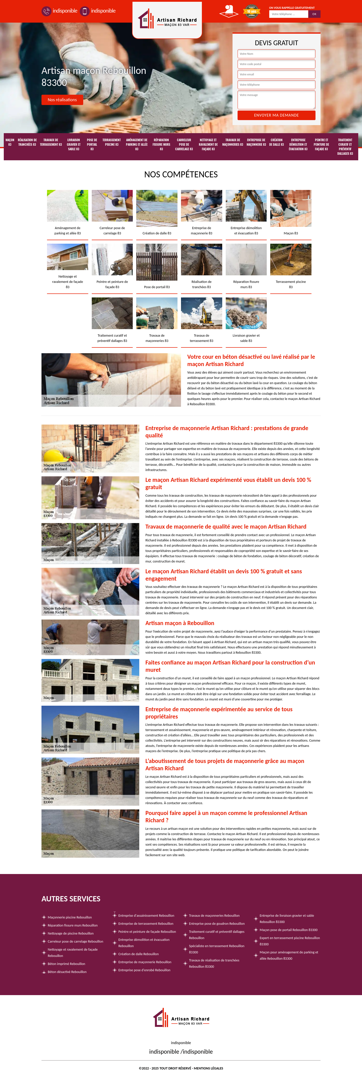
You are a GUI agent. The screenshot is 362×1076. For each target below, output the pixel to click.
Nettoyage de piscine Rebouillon (71, 933)
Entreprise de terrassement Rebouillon (145, 923)
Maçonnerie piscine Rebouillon (70, 917)
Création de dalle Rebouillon (138, 954)
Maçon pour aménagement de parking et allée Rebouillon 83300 (289, 955)
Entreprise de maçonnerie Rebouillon (144, 962)
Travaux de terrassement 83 (51, 142)
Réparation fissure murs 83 (161, 144)
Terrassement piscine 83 (112, 142)
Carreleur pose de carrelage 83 (184, 144)
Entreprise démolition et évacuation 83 (298, 144)
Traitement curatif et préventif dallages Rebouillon (216, 935)
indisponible (59, 10)
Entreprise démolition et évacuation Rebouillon (143, 943)
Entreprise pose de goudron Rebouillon (217, 923)
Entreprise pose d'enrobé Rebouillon (144, 970)
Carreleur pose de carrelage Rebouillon (75, 941)
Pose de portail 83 (92, 144)
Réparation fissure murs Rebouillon (73, 925)
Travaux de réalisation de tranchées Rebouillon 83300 (214, 963)
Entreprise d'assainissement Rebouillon (146, 915)
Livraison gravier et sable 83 (73, 144)
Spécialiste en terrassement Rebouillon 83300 (216, 949)
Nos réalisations (62, 100)
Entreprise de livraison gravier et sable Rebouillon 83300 (287, 918)
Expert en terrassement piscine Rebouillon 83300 (290, 941)
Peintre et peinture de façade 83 (321, 144)
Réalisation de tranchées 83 (27, 142)
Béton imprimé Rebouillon (66, 964)
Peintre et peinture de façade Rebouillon (147, 932)
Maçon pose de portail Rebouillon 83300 (289, 930)
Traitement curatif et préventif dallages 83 (345, 147)
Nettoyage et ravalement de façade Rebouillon (73, 952)
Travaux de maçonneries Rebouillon (214, 915)
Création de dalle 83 (276, 142)
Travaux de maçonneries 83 (232, 142)
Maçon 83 (10, 142)
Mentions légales (208, 1068)
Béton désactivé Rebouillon (67, 972)
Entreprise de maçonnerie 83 (256, 142)
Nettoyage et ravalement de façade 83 (208, 144)
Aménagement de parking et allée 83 (137, 144)
